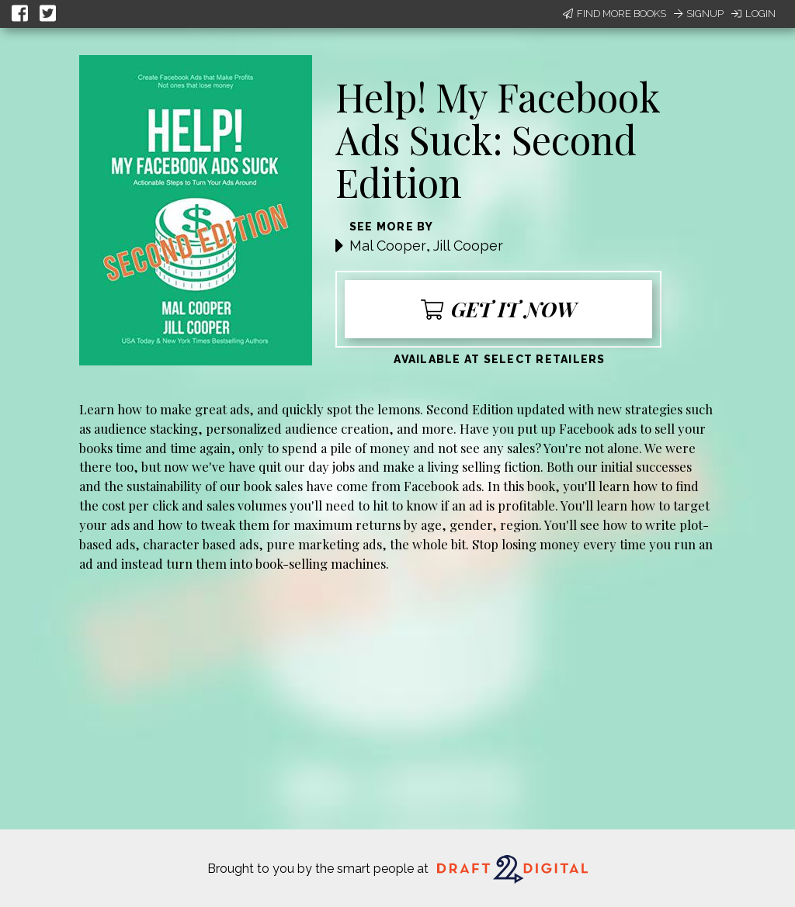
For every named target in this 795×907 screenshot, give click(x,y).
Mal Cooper (387, 245)
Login (753, 13)
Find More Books (614, 13)
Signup (699, 13)
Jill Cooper (468, 245)
